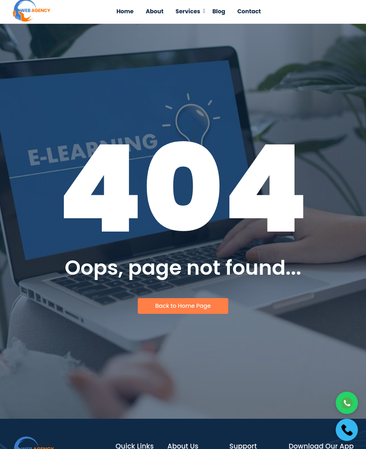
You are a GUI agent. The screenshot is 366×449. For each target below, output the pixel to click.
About (155, 11)
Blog (218, 11)
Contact (249, 11)
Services (189, 11)
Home (125, 11)
